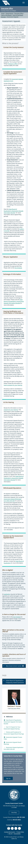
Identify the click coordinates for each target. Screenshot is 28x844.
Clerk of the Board (6, 15)
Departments (9, 13)
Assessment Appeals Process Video (13, 738)
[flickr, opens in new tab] (16, 828)
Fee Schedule (18, 268)
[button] (23, 2)
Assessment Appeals (12, 17)
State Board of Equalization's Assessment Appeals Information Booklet (13, 211)
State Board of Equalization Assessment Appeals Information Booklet (13, 722)
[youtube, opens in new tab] (12, 828)
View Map (15, 812)
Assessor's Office (13, 64)
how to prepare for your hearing (13, 385)
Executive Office (7, 8)
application (7, 594)
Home (2, 13)
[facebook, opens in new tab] (8, 828)
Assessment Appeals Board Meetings (12, 743)
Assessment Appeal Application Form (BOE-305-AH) (13, 748)
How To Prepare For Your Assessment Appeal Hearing (12, 728)
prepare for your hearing (11, 410)
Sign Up (8, 778)
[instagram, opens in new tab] (19, 828)
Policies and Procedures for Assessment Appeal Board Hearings (14, 733)
